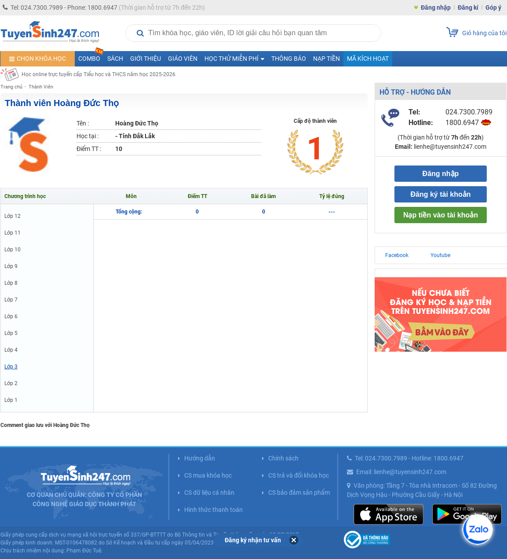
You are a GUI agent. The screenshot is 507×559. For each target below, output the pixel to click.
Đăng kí (468, 7)
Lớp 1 (11, 400)
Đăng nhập (436, 7)
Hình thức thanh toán (213, 509)
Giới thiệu (145, 58)
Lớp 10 (12, 249)
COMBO (91, 56)
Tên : (83, 123)
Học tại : (87, 136)
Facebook (397, 255)
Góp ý (493, 7)
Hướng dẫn (199, 458)
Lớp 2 (11, 383)
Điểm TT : (89, 148)
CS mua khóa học (208, 475)
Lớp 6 (11, 316)
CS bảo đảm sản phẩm (299, 492)
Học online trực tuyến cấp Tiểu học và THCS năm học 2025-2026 (98, 74)
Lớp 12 (12, 216)
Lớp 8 (11, 283)
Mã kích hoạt (368, 58)
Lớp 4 (11, 350)
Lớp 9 (11, 266)
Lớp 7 (11, 300)
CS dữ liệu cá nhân (209, 492)
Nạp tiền (326, 58)
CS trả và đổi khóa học (298, 475)
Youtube (440, 255)
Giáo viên (182, 58)
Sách (115, 58)
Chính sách (283, 458)
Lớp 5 (11, 333)
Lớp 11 (12, 233)
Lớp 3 (11, 367)
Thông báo (288, 58)
